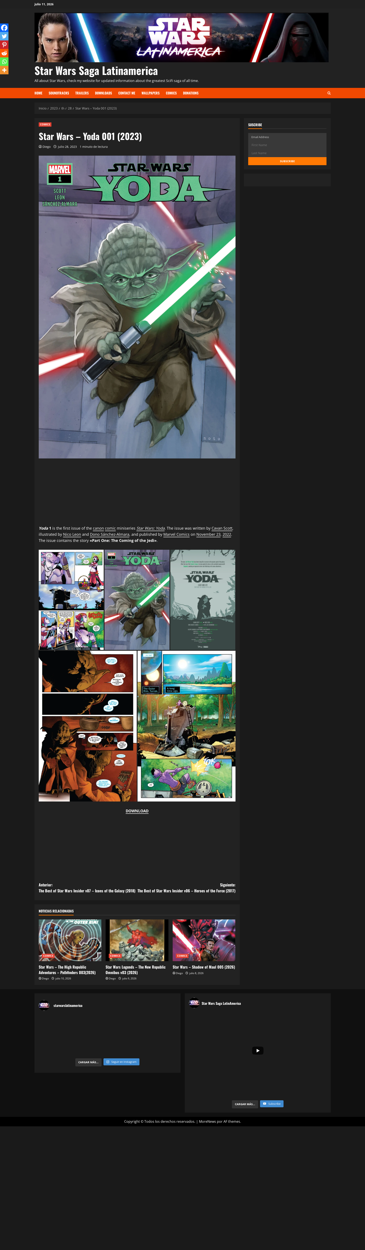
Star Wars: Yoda (150, 528)
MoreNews (207, 1121)
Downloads (103, 93)
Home (38, 93)
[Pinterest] (4, 44)
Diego (47, 147)
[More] (4, 70)
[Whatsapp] (4, 61)
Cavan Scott (222, 528)
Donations (190, 93)
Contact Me (126, 93)
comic (110, 528)
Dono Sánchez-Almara (109, 534)
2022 (227, 534)
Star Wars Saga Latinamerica (96, 70)
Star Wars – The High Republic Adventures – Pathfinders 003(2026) (67, 969)
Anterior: (88, 888)
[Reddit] (4, 53)
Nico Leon (72, 534)
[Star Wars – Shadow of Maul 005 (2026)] (204, 940)
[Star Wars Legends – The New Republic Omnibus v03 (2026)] (137, 940)
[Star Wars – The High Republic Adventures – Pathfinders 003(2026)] (70, 940)
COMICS (45, 124)
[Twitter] (4, 36)
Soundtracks (59, 93)
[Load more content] (245, 1104)
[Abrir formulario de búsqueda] (329, 93)
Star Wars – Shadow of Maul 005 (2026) (204, 967)
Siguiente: (186, 888)
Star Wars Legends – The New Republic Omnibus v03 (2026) (135, 969)
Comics (171, 93)
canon (98, 528)
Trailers (82, 93)
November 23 (208, 534)
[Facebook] (4, 28)
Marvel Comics (176, 534)
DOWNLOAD (137, 810)
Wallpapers (151, 93)
